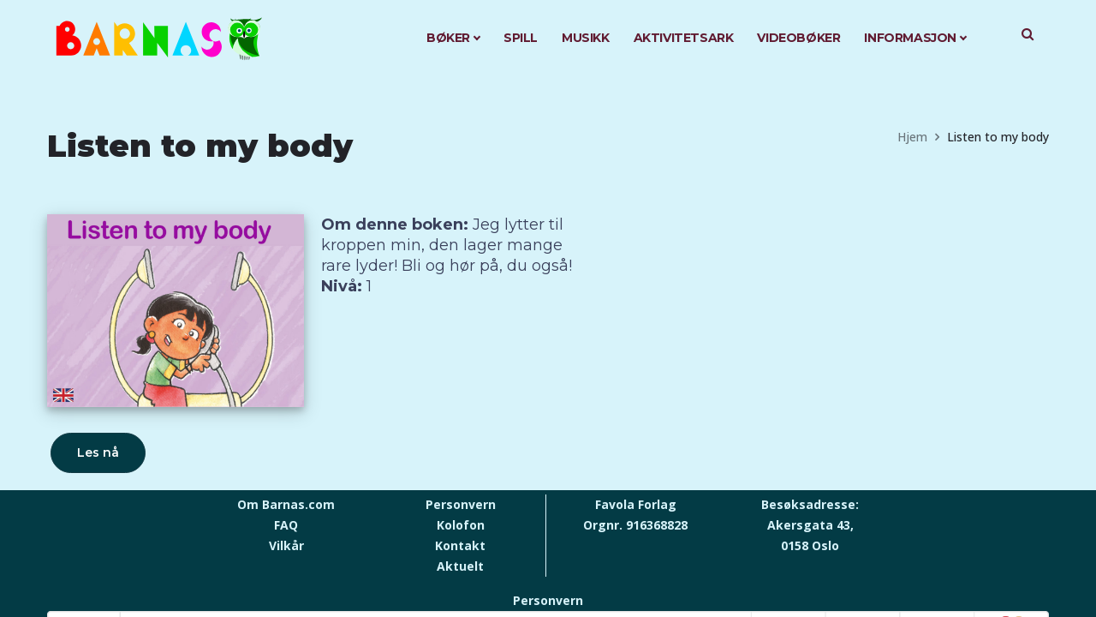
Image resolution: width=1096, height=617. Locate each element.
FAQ (286, 525)
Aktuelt (460, 566)
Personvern (461, 504)
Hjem (912, 137)
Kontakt (460, 545)
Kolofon (461, 525)
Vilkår (286, 545)
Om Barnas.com (286, 504)
